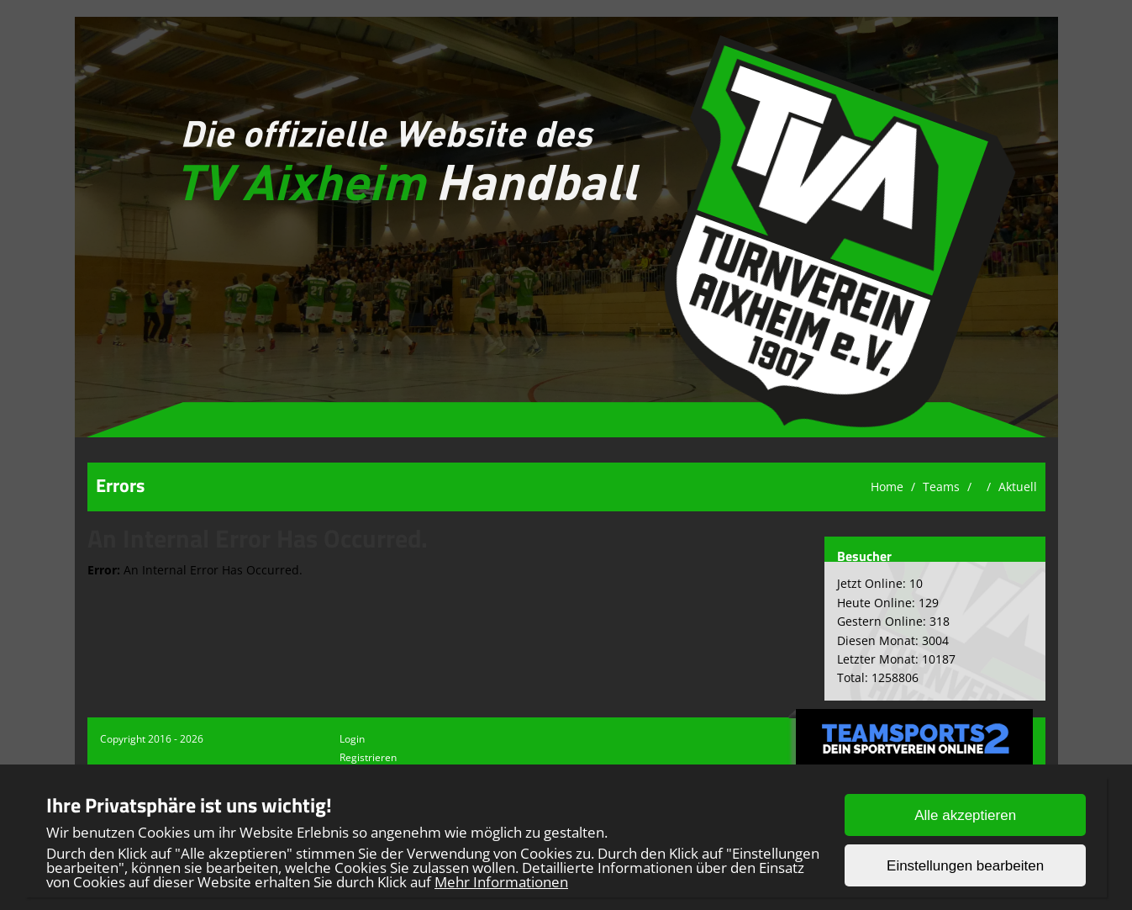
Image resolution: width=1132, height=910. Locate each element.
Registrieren (368, 757)
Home (887, 487)
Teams (941, 487)
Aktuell (1017, 487)
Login (352, 739)
